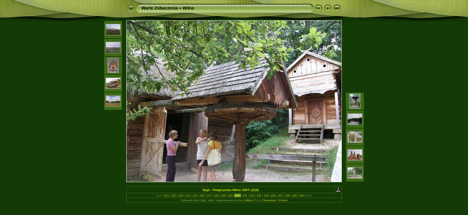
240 (301, 195)
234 (259, 195)
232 (244, 195)
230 (230, 195)
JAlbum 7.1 (251, 200)
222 (173, 195)
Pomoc (283, 200)
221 (166, 195)
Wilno (188, 8)
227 (209, 195)
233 (252, 195)
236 (273, 195)
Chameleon (269, 200)
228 (216, 195)
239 (294, 195)
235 (266, 195)
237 (280, 195)
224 (187, 195)
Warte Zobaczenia (159, 8)
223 (181, 195)
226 (202, 195)
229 (223, 195)
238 (287, 195)
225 (195, 195)
